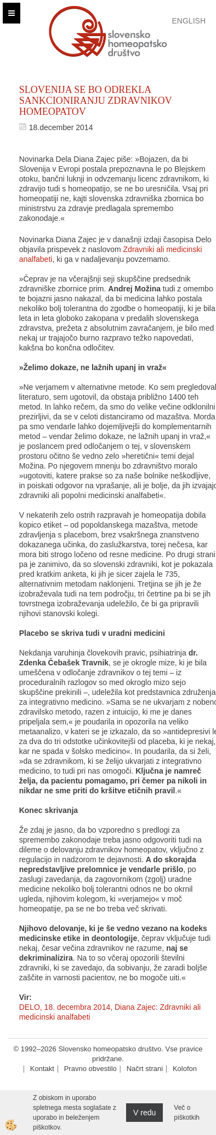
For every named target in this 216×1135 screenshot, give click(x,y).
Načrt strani (145, 1068)
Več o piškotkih (187, 1112)
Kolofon (185, 1068)
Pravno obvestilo (90, 1068)
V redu (144, 1112)
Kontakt (42, 1068)
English (189, 20)
